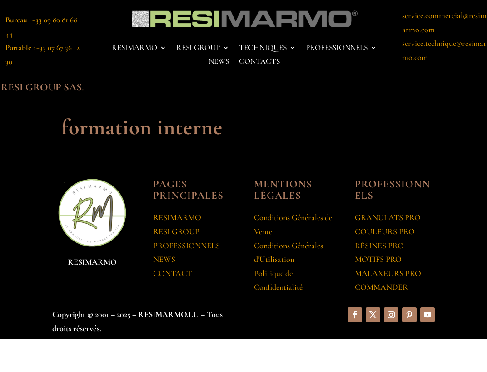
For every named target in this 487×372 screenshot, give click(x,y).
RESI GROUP (198, 48)
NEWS (219, 62)
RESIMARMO (134, 48)
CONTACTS (259, 62)
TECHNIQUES (263, 48)
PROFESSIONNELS (337, 48)
